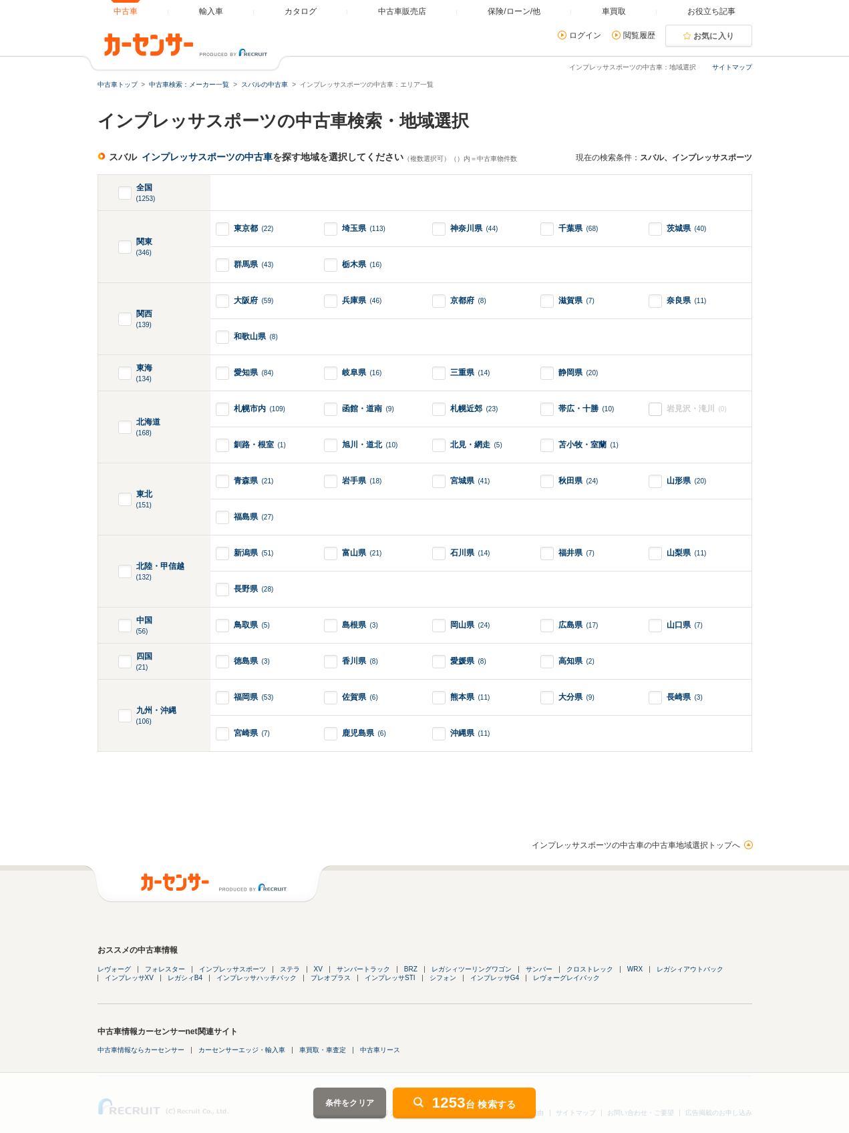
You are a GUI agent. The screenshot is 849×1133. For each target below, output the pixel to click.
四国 (144, 662)
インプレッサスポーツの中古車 (207, 157)
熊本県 (470, 697)
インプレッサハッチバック (256, 977)
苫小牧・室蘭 (588, 444)
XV (318, 969)
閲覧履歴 (639, 35)
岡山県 (470, 625)
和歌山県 (256, 336)
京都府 (468, 300)
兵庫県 (362, 300)
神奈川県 (474, 228)
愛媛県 (468, 661)
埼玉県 (363, 228)
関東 (144, 247)
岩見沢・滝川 (697, 409)
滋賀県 (576, 300)
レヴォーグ (114, 969)
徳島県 (252, 661)
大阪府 (254, 300)
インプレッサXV (129, 977)
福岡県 (254, 697)
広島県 (578, 625)
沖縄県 (470, 733)
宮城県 (470, 480)
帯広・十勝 (586, 408)
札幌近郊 (474, 408)
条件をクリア (350, 1103)
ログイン (585, 35)
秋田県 (578, 480)
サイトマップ (732, 67)
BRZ (410, 969)
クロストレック (589, 969)
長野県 (254, 589)
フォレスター (165, 969)
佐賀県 (360, 697)
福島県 (254, 516)
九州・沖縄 (156, 716)
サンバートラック (363, 969)
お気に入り (714, 36)
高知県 (576, 661)
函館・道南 (368, 408)
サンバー (539, 969)
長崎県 (685, 697)
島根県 (360, 625)
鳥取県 (252, 625)
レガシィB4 (185, 977)
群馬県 (254, 264)
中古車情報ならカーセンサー (141, 1050)
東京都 (254, 228)
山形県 (687, 480)
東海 (144, 373)
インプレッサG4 (494, 977)
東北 (144, 499)
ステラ (290, 969)
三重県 (470, 372)
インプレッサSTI (390, 977)
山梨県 (687, 552)
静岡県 (578, 372)
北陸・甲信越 (160, 571)
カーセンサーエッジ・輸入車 (241, 1050)
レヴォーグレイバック (566, 977)
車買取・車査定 (322, 1050)
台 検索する (474, 1102)
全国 (146, 193)
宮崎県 (252, 733)
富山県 (362, 552)
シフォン (443, 977)
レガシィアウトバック (690, 969)
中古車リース (380, 1050)
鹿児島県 (364, 733)
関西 (144, 319)
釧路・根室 (260, 444)
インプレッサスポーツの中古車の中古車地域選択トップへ (636, 845)
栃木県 (362, 264)
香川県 (360, 661)
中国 (144, 626)
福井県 (576, 552)
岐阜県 (362, 372)
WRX (635, 969)
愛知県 (254, 372)
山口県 (685, 625)
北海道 (148, 427)
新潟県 (254, 552)
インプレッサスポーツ (232, 969)
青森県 (254, 480)
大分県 (576, 697)
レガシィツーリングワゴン (472, 969)
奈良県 (687, 300)
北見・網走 (476, 444)
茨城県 (687, 228)
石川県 (470, 552)
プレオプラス (331, 977)
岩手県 (362, 480)
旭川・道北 (370, 444)
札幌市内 (259, 408)
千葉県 (578, 228)
